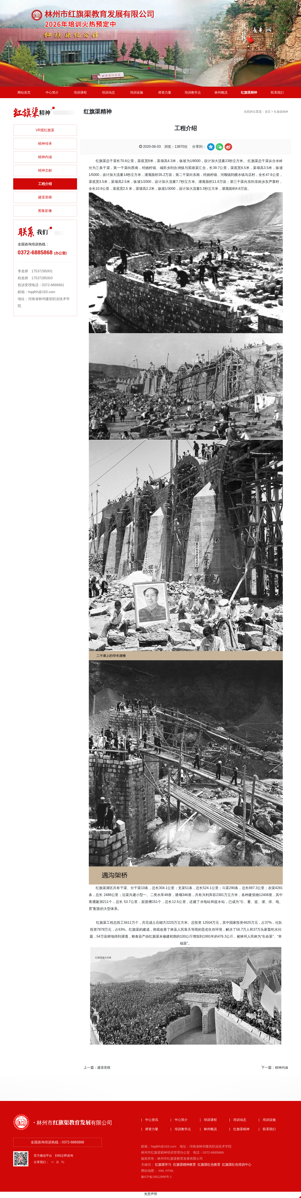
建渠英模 (45, 199)
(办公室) (60, 254)
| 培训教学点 (181, 1131)
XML (161, 1172)
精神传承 (45, 145)
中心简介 (52, 93)
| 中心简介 (180, 1121)
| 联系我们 (268, 1131)
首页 (266, 113)
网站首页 (24, 93)
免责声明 (151, 1196)
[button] (149, 68)
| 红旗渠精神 (240, 1131)
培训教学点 (192, 93)
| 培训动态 (238, 1121)
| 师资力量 (150, 1131)
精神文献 (45, 172)
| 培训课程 (209, 1121)
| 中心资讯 (150, 1121)
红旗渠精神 (249, 93)
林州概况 (221, 93)
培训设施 (136, 93)
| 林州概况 (209, 1131)
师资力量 (165, 93)
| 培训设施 (268, 1121)
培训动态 (108, 93)
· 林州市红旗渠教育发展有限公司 (77, 1123)
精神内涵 (45, 158)
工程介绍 (45, 185)
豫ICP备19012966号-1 (157, 1178)
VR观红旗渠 (45, 131)
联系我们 (277, 93)
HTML (170, 1172)
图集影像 (45, 212)
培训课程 (80, 93)
